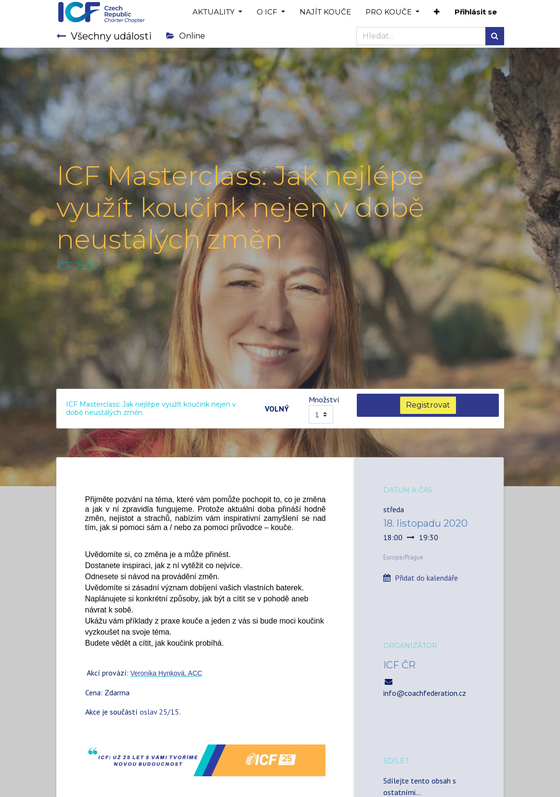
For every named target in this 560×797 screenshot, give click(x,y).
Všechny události (104, 36)
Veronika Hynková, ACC (166, 673)
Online (185, 35)
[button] (437, 12)
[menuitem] (325, 12)
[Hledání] (494, 36)
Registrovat (428, 405)
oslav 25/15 (159, 712)
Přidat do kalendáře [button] (426, 578)
